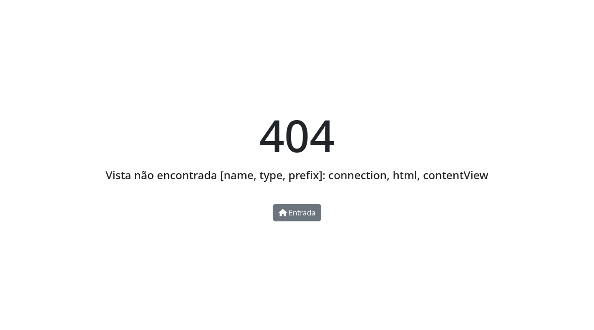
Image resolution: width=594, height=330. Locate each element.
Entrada (297, 213)
